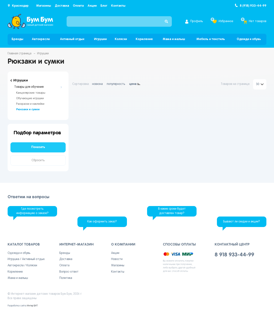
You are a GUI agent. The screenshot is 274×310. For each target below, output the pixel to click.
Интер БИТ (32, 306)
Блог (103, 5)
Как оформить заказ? (102, 221)
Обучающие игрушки (30, 98)
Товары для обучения (29, 87)
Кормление (144, 39)
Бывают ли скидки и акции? (241, 221)
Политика (65, 278)
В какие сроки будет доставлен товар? (172, 211)
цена (132, 84)
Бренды (17, 39)
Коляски (121, 39)
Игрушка (13, 259)
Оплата (78, 5)
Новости (117, 259)
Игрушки (100, 39)
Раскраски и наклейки (30, 104)
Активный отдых (72, 39)
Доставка (62, 5)
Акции (92, 5)
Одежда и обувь (249, 39)
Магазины (43, 5)
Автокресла (41, 39)
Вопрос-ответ (69, 272)
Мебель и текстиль (210, 39)
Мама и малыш (174, 39)
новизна (97, 84)
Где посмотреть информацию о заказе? (32, 211)
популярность (116, 84)
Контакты (118, 5)
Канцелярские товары (30, 93)
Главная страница (19, 53)
